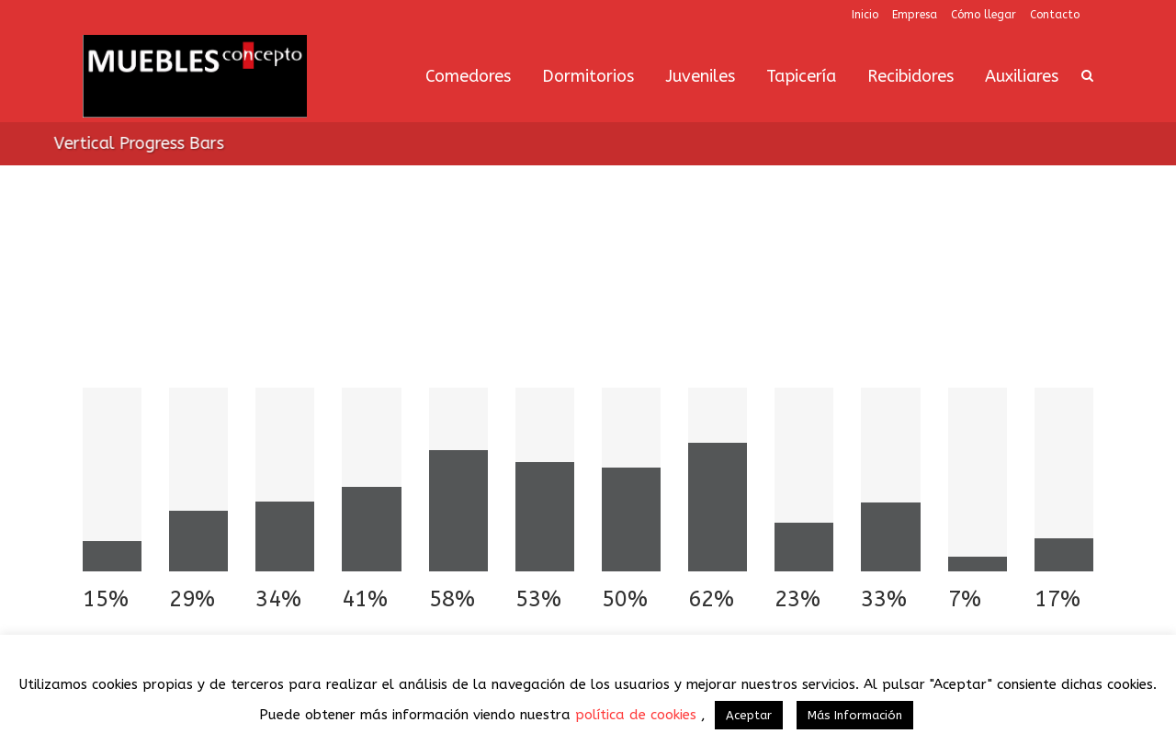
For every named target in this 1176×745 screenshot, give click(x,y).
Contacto (1055, 14)
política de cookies (638, 714)
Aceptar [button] (749, 715)
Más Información (855, 715)
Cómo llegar (983, 14)
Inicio (865, 14)
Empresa (914, 14)
